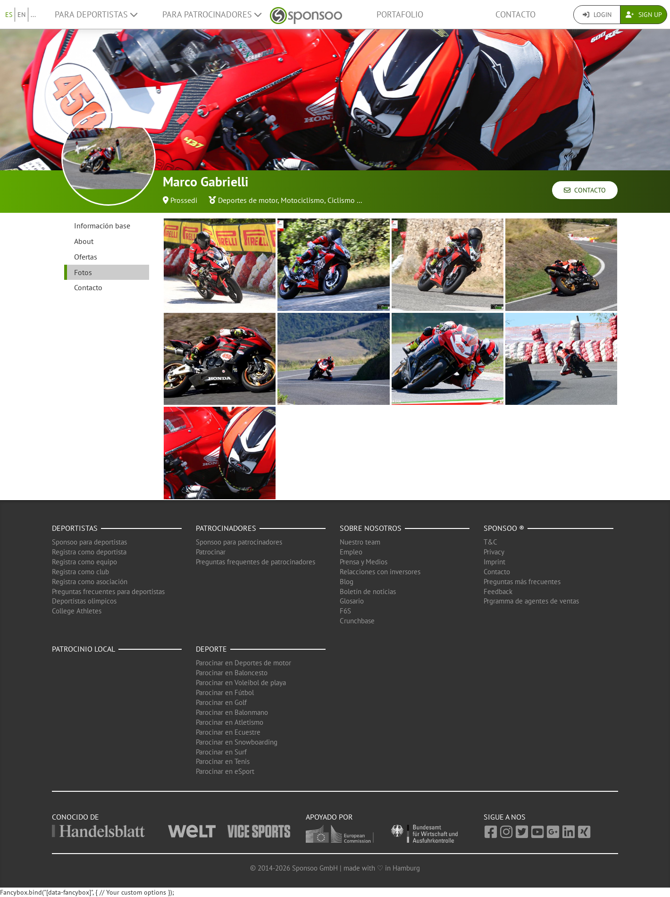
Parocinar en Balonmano (232, 712)
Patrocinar (211, 551)
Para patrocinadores (211, 14)
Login (597, 14)
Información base (102, 225)
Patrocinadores (226, 528)
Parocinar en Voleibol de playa (241, 682)
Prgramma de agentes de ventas (531, 600)
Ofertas (85, 256)
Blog (346, 581)
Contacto (515, 14)
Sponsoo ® (504, 528)
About (83, 241)
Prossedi (183, 200)
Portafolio (400, 14)
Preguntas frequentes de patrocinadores (255, 561)
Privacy (494, 551)
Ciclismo (341, 200)
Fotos (83, 272)
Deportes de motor (247, 200)
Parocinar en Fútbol (225, 692)
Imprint (494, 561)
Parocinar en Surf (221, 751)
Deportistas (75, 528)
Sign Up (644, 14)
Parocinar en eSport (225, 771)
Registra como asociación (89, 581)
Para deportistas (96, 14)
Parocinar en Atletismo (229, 722)
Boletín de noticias (368, 591)
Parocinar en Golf (221, 702)
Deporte (211, 649)
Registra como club (80, 571)
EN (21, 14)
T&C (490, 541)
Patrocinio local (83, 649)
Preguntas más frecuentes (522, 581)
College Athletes (76, 610)
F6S (345, 610)
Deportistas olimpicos (84, 600)
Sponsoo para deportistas (89, 541)
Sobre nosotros (371, 528)
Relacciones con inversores (380, 571)
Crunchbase (357, 620)
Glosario (352, 600)
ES (8, 14)
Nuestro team (360, 541)
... (33, 14)
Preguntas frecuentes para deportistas (108, 591)
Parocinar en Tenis (223, 761)
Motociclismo (302, 200)
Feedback (498, 591)
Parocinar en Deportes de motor (243, 662)
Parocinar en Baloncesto (232, 672)
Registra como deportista (89, 551)
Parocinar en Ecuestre (228, 732)
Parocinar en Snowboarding (236, 742)
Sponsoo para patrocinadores (239, 541)
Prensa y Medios (363, 561)
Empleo (351, 551)
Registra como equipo (84, 561)
